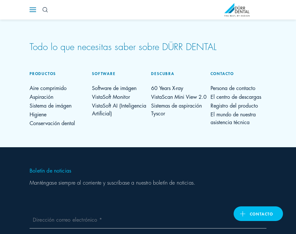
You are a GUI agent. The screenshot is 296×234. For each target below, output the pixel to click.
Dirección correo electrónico (66, 219)
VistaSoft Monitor (111, 96)
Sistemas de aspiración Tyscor (176, 109)
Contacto (261, 214)
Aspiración (41, 96)
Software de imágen (114, 88)
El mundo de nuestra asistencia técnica (233, 118)
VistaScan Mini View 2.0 (179, 96)
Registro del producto (234, 105)
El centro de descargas (236, 96)
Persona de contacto (233, 88)
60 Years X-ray (167, 88)
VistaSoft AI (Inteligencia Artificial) (119, 109)
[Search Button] (45, 10)
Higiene (38, 114)
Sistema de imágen (50, 105)
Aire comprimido (48, 88)
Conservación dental (52, 123)
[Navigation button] (32, 9)
